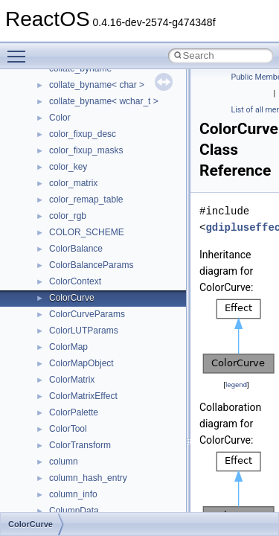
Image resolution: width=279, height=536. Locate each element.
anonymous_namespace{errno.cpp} (119, 503)
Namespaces (51, 323)
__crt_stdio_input (83, 372)
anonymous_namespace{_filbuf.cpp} (121, 438)
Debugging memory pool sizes (85, 126)
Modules (42, 307)
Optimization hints (60, 208)
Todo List (43, 274)
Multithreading (53, 192)
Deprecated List (56, 290)
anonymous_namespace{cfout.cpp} (118, 470)
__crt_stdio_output (86, 388)
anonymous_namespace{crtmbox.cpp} (125, 487)
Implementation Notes (68, 225)
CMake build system (65, 94)
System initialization (64, 175)
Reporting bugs (55, 143)
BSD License (51, 241)
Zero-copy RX (52, 159)
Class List (56, 356)
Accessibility (73, 421)
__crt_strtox (72, 405)
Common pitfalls (57, 110)
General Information (64, 257)
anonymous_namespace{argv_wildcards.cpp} (138, 454)
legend (236, 384)
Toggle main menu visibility (20, 49)
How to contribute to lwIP (74, 77)
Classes (41, 339)
